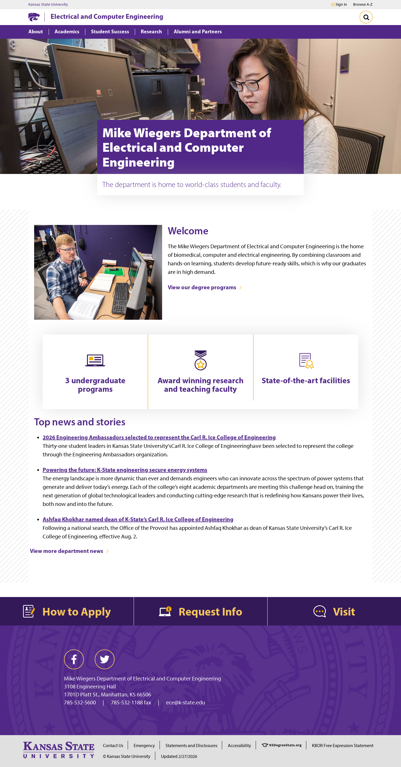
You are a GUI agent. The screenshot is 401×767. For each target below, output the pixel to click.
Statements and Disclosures (191, 745)
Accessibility (239, 745)
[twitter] (105, 659)
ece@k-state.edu (185, 702)
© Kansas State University (126, 756)
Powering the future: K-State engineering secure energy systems (125, 469)
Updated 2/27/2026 (179, 756)
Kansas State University (48, 4)
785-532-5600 (80, 702)
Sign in (341, 4)
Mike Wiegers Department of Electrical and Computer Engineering (142, 678)
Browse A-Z (363, 4)
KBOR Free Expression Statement (342, 745)
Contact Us (113, 745)
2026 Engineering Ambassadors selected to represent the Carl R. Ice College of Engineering (159, 437)
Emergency (144, 745)
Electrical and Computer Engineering (107, 16)
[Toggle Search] (366, 17)
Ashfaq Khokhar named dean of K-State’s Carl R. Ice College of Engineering (138, 519)
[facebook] (74, 659)
